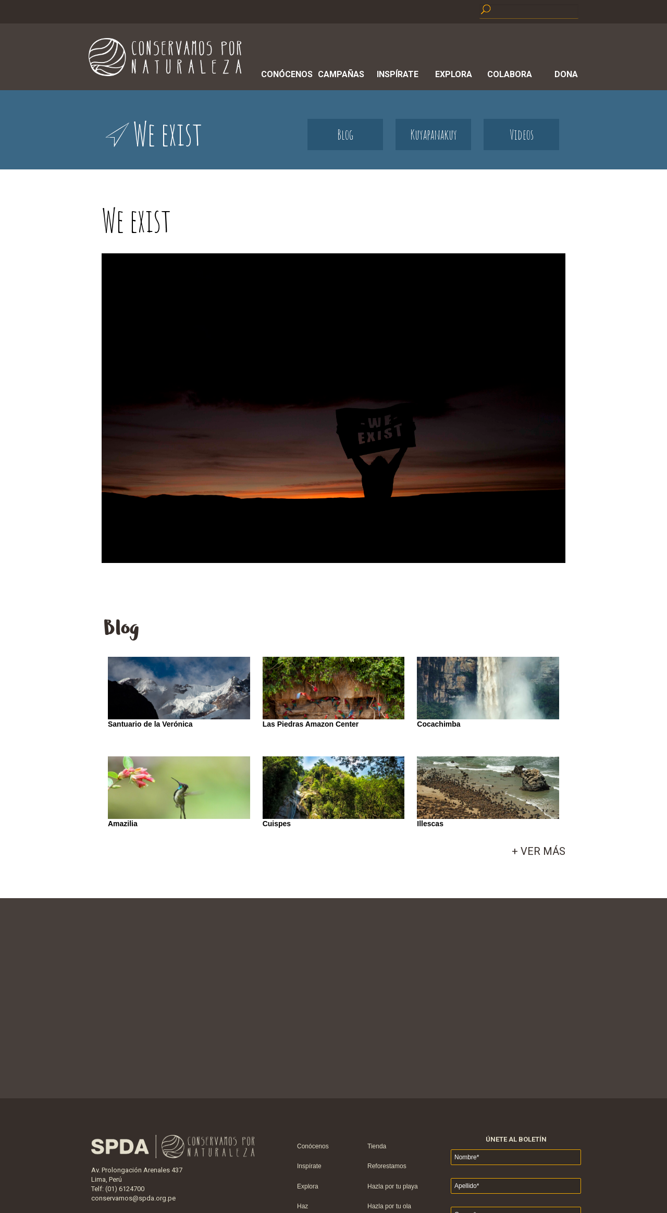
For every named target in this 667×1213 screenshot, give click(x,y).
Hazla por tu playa (392, 1186)
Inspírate (397, 74)
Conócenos (285, 74)
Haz (302, 1206)
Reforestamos (386, 1166)
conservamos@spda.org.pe (133, 1198)
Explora (453, 74)
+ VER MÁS (538, 851)
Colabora (509, 74)
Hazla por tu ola (389, 1206)
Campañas (341, 74)
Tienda (376, 1146)
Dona (566, 74)
